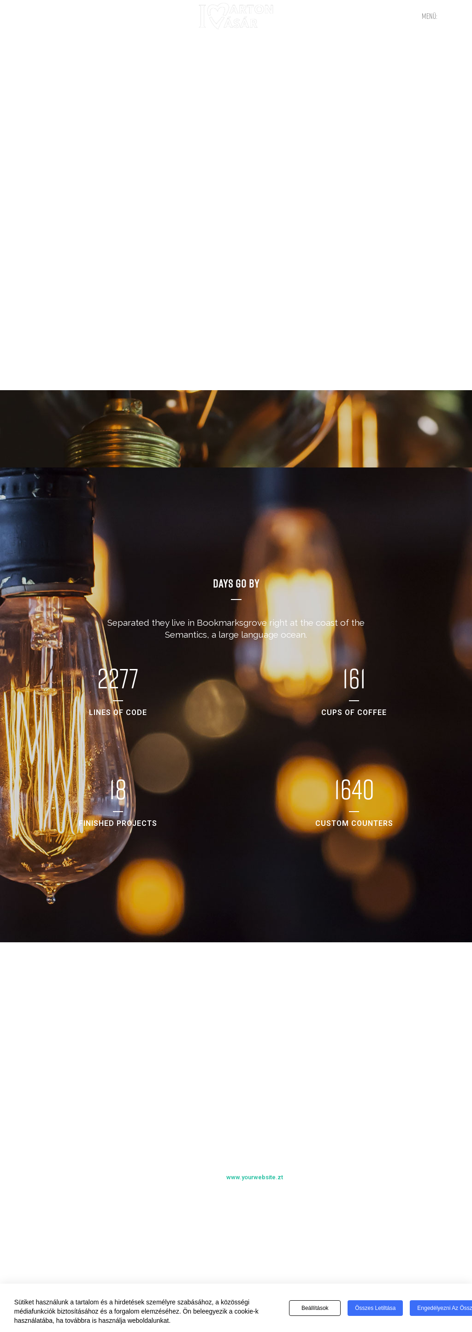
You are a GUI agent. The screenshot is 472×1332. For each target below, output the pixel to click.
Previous (227, 1203)
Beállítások (315, 1308)
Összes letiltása (375, 1308)
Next (245, 1203)
